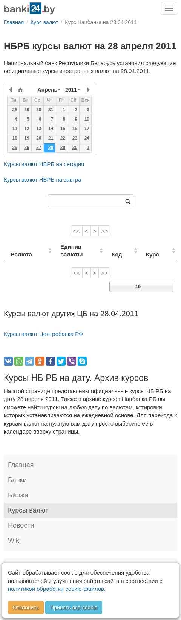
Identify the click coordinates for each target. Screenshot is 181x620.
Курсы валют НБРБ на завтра (42, 179)
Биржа (18, 487)
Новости (21, 517)
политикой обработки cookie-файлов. (57, 589)
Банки (17, 472)
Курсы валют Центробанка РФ (43, 326)
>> (104, 231)
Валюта (21, 246)
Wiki (14, 532)
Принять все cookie (73, 607)
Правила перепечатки (72, 558)
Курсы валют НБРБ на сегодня (44, 164)
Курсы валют (28, 502)
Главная (21, 457)
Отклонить (26, 607)
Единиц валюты (75, 246)
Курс (158, 246)
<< (76, 231)
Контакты (20, 558)
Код (128, 246)
